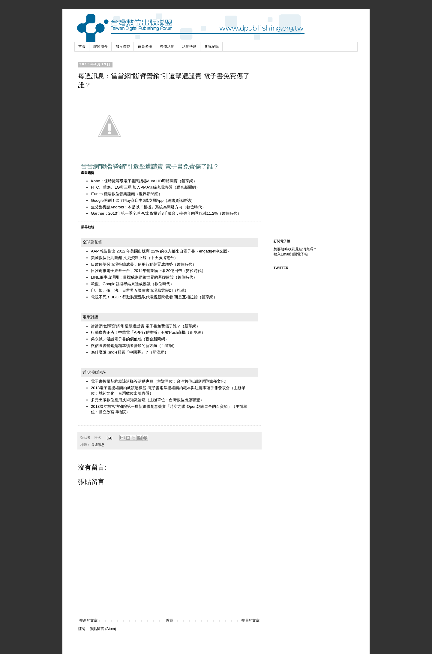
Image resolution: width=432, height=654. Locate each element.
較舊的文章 (251, 620)
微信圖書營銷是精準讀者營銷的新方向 (124, 345)
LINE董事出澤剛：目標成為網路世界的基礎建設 (132, 277)
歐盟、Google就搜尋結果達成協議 (121, 284)
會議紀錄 (211, 46)
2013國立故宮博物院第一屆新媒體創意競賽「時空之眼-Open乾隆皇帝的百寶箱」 (161, 406)
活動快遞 (189, 46)
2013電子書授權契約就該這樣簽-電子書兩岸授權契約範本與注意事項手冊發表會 (160, 388)
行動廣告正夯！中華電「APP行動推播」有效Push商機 (138, 332)
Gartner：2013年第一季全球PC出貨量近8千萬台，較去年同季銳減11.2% (154, 213)
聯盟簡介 (100, 46)
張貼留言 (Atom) (103, 629)
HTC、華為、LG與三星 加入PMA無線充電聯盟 (131, 187)
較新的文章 (89, 620)
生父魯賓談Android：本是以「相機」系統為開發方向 (136, 207)
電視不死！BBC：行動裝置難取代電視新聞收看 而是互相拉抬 (144, 297)
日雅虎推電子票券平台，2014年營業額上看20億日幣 (136, 270)
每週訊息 (97, 444)
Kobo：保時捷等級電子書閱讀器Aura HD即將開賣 (134, 181)
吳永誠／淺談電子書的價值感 (116, 339)
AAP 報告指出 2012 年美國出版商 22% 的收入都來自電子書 (143, 251)
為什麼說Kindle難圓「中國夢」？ (120, 352)
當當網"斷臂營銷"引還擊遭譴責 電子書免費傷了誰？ (136, 326)
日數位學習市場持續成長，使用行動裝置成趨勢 (132, 264)
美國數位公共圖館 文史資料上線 (119, 257)
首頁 (82, 46)
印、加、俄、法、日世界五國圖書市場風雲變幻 (132, 290)
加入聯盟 (123, 46)
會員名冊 (145, 46)
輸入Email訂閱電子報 (291, 254)
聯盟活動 (167, 46)
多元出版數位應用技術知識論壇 (118, 400)
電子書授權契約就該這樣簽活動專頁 (122, 381)
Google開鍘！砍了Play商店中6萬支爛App (127, 200)
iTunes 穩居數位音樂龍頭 (113, 194)
